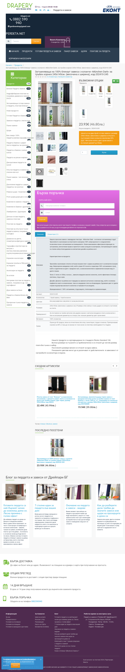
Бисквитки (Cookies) (42, 627)
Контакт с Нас (40, 619)
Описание (40, 234)
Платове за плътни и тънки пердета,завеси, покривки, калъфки (17, 231)
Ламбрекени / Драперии (16, 212)
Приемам (15, 665)
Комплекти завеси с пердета (18, 202)
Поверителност (11, 619)
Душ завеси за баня (14, 290)
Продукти (27, 51)
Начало (14, 51)
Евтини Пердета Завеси (16, 89)
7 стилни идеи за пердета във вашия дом (45, 508)
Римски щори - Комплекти (17, 192)
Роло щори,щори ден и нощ (17, 197)
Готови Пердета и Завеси (48, 51)
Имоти (85, 662)
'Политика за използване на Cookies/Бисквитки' (19, 659)
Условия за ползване (13, 622)
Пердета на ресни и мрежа (17, 157)
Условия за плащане (13, 624)
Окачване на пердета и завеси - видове (78, 506)
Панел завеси (71, 51)
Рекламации (39, 622)
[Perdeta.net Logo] (19, 7)
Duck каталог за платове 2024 (93, 660)
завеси (55, 424)
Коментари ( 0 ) (53, 234)
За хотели (10, 275)
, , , (98, 619)
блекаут (43, 424)
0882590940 (36, 601)
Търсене (36, 41)
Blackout (49, 424)
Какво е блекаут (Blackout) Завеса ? (67, 651)
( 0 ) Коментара (51, 77)
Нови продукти (12, 111)
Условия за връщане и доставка (17, 627)
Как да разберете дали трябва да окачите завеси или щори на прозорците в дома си (108, 510)
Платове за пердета (100, 51)
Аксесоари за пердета (15, 270)
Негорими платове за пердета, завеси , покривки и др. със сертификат (19, 282)
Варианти (83, 83)
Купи (104, 152)
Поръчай (42, 219)
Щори (84, 51)
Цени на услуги (40, 617)
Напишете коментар (65, 77)
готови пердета (72, 667)
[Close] (41, 659)
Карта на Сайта (40, 624)
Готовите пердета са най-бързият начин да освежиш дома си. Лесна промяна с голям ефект (15, 510)
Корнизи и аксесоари (20, 58)
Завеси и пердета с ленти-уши (18, 121)
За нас (8, 617)
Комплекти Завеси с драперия (18, 207)
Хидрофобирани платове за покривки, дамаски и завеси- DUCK (18, 96)
